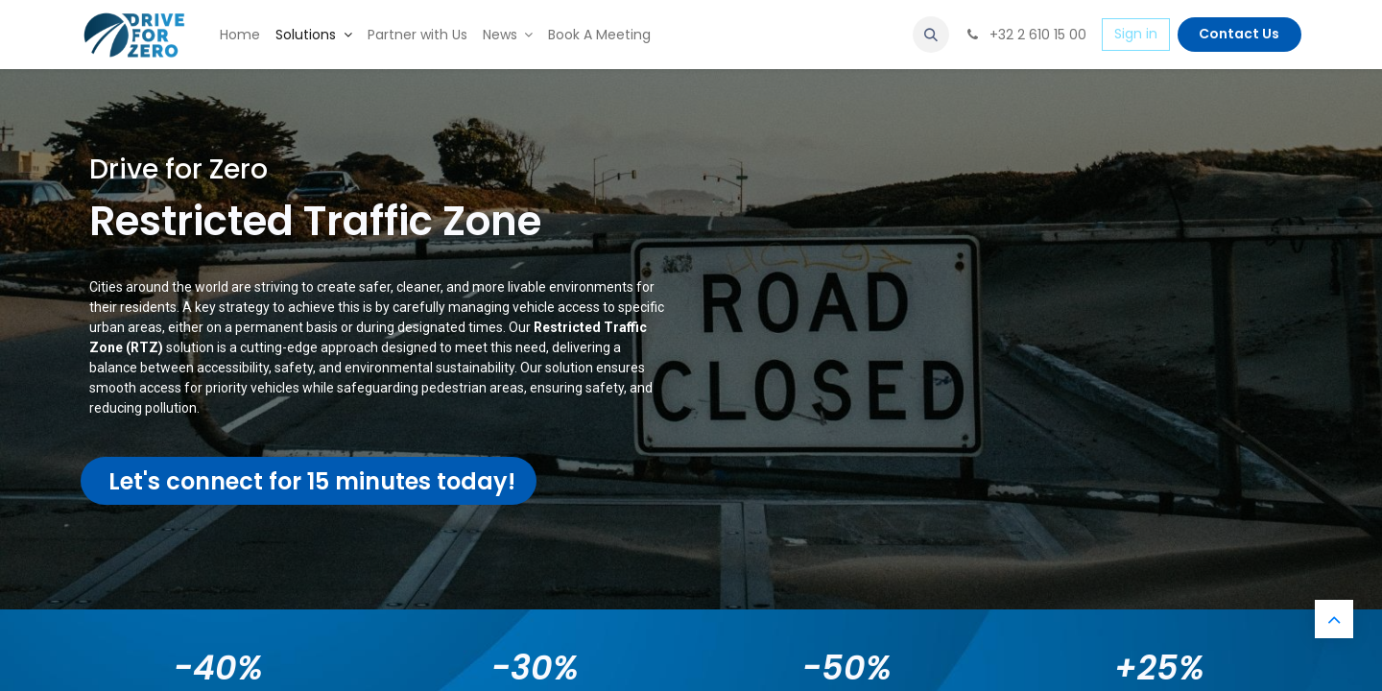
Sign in (1135, 33)
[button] (931, 34)
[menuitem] (240, 35)
